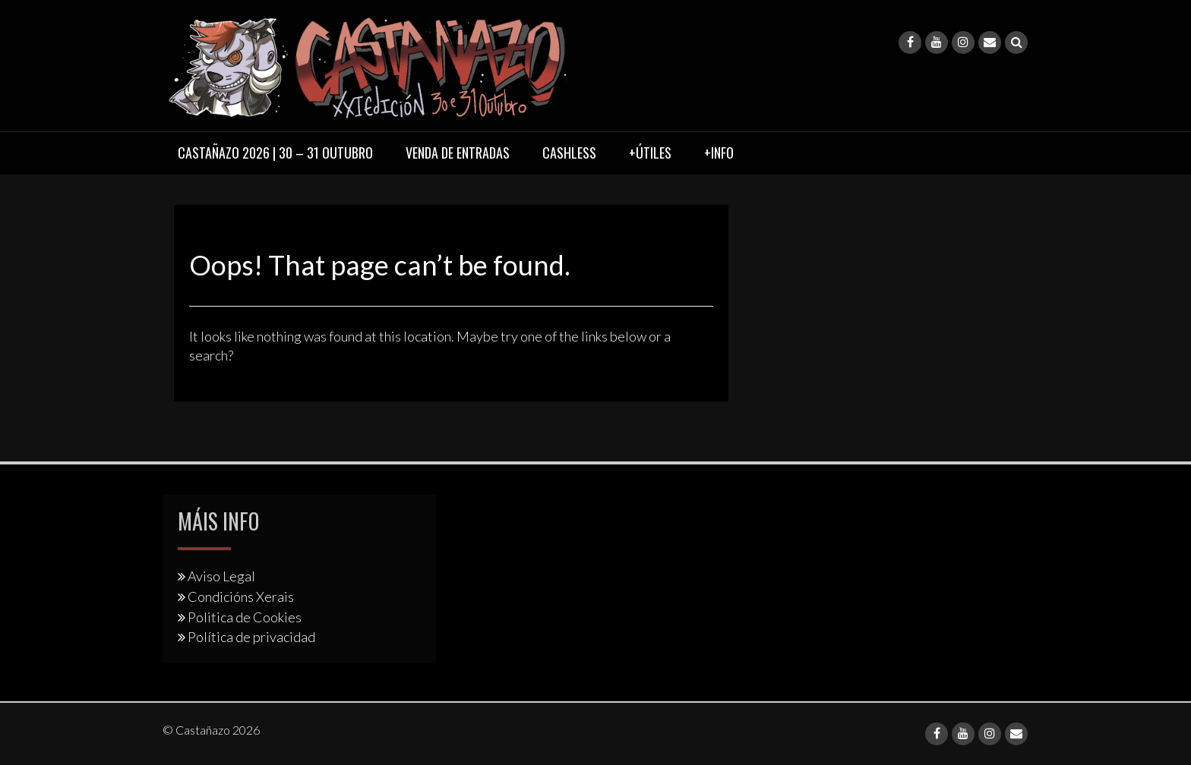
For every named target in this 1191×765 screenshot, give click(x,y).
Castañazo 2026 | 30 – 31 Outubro (275, 152)
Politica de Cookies (245, 617)
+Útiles (650, 152)
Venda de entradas (458, 152)
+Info (719, 152)
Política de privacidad (251, 636)
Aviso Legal (221, 576)
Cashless (569, 152)
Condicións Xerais (241, 596)
